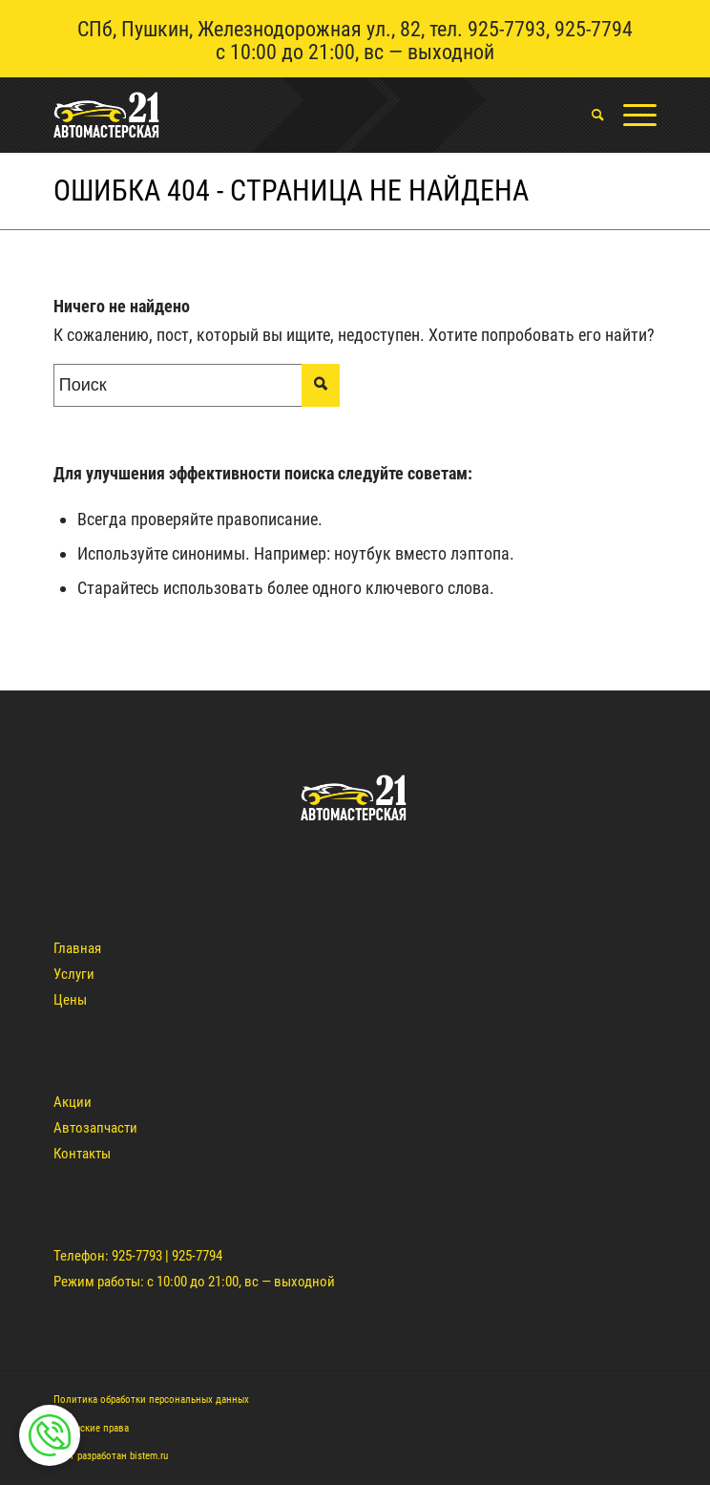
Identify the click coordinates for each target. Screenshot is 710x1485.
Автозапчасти (95, 1127)
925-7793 (507, 29)
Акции (72, 1102)
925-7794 (593, 29)
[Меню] (630, 114)
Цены (70, 999)
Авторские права (91, 1428)
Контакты (82, 1153)
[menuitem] (588, 114)
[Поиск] (588, 114)
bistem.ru (149, 1456)
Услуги (73, 974)
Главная (77, 948)
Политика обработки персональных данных (151, 1399)
